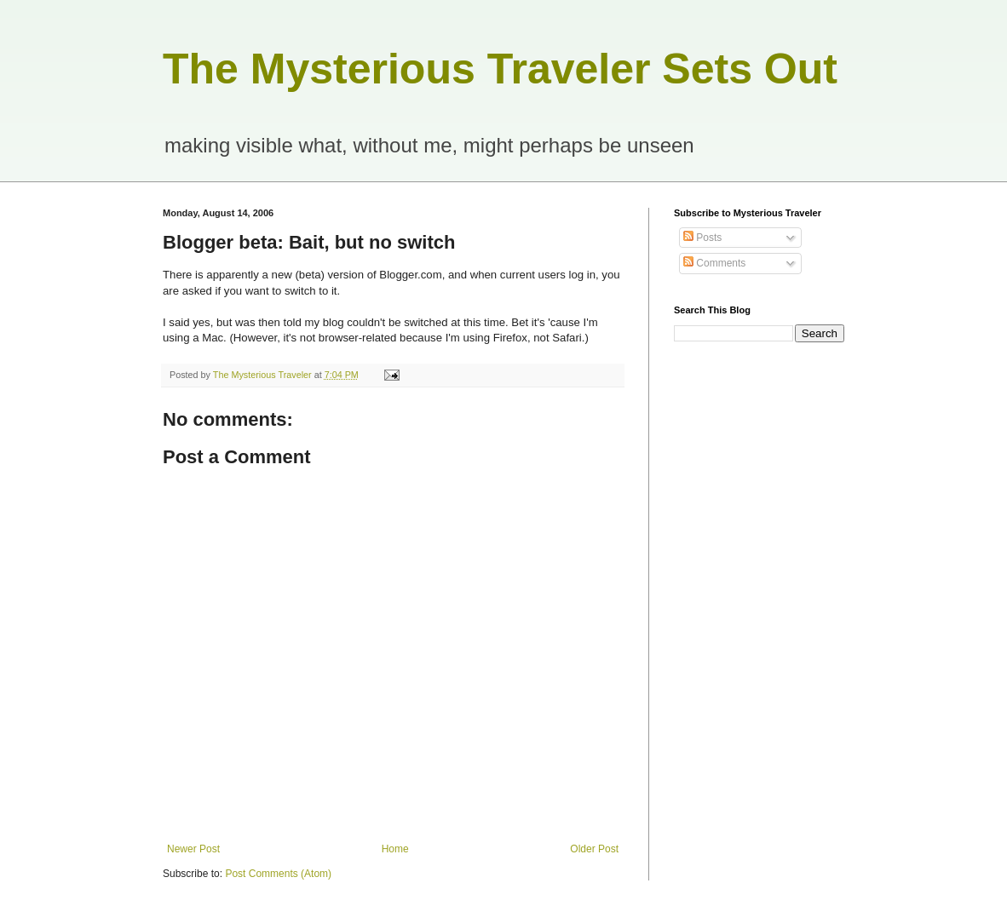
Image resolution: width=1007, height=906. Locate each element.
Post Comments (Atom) (278, 874)
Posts (702, 238)
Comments (714, 263)
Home (395, 849)
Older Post (594, 849)
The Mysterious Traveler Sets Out (500, 69)
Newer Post (193, 849)
